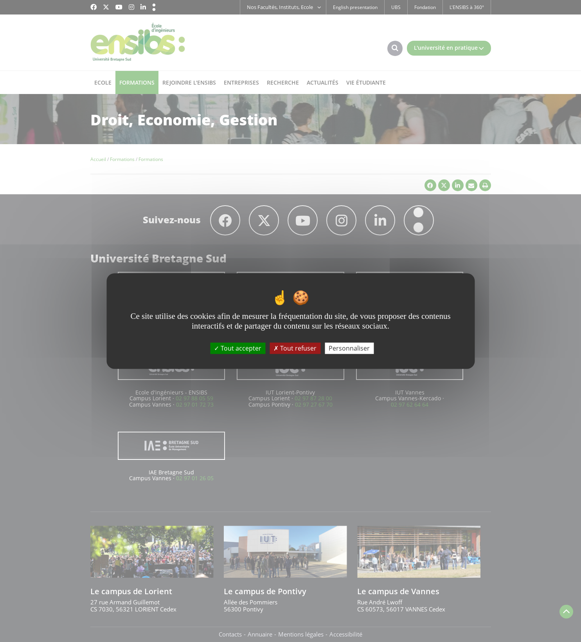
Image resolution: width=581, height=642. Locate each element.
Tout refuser (295, 348)
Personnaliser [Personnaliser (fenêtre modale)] (349, 348)
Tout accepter (237, 348)
